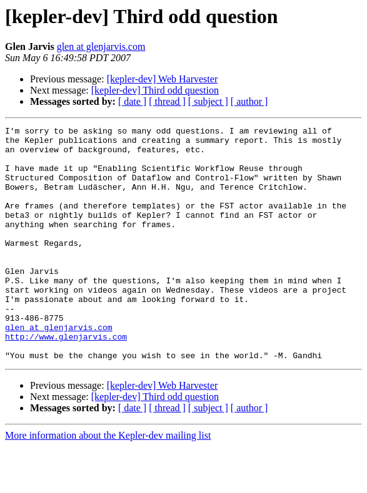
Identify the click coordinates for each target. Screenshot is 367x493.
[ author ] (249, 101)
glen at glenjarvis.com (101, 46)
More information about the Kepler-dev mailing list (108, 482)
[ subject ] (208, 101)
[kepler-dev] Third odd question (155, 90)
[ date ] (132, 101)
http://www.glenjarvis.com (66, 379)
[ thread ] (167, 101)
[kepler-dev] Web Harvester (162, 79)
